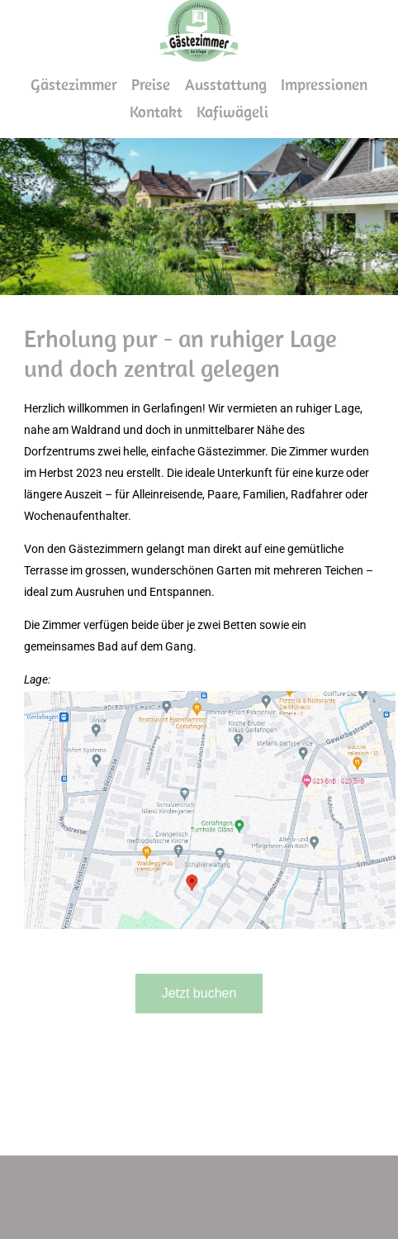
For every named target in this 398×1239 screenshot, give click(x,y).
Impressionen (324, 84)
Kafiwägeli (232, 112)
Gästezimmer (74, 84)
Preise (150, 84)
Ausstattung (226, 84)
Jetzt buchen (199, 993)
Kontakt (156, 112)
